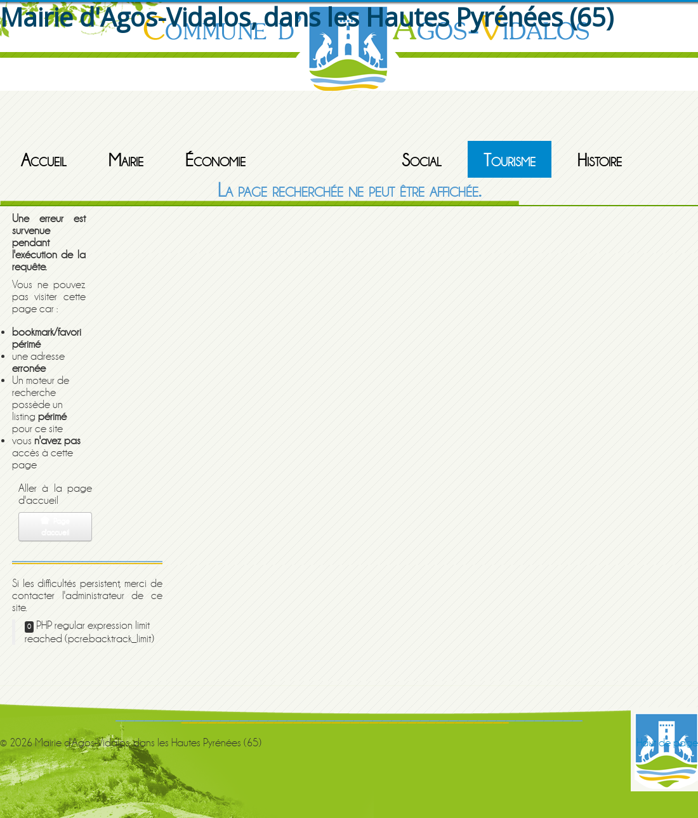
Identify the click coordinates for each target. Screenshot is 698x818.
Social (422, 160)
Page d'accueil (55, 526)
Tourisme (510, 160)
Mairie (126, 160)
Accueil (44, 160)
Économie (215, 160)
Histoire (599, 160)
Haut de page (667, 743)
